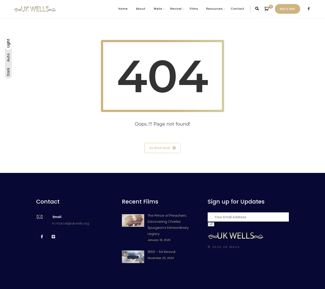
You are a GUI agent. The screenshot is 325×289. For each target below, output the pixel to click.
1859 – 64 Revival (161, 251)
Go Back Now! (162, 148)
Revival (176, 9)
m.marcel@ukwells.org (70, 223)
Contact (237, 9)
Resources (214, 9)
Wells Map (287, 9)
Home (123, 9)
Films (194, 9)
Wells (158, 9)
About (141, 9)
